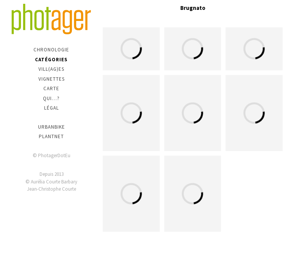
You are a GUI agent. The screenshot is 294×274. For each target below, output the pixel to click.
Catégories (51, 59)
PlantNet (51, 136)
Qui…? (51, 98)
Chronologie (51, 49)
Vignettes (51, 79)
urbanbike (51, 127)
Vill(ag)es (51, 69)
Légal (51, 108)
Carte (51, 88)
